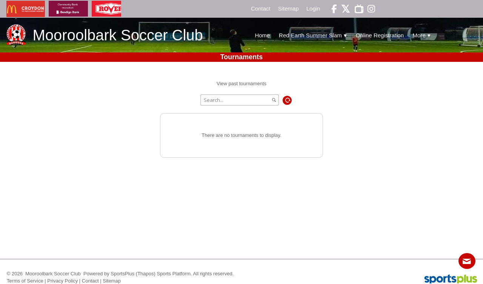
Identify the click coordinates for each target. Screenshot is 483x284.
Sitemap (112, 281)
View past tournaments (241, 83)
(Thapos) (145, 273)
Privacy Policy (62, 281)
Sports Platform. (174, 273)
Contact (90, 281)
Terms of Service (25, 281)
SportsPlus (122, 273)
